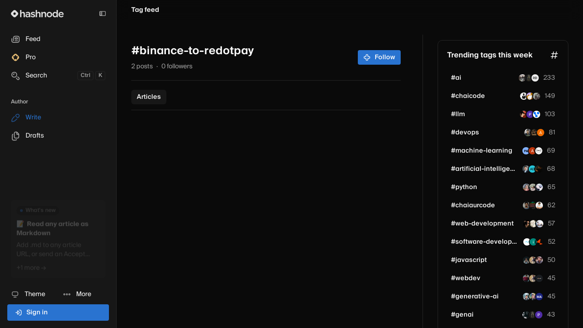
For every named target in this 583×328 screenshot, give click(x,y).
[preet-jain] (538, 314)
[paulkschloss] (526, 150)
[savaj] (530, 114)
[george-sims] (534, 132)
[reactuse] (533, 223)
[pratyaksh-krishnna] (532, 205)
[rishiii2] (538, 169)
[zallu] (532, 187)
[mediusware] (526, 241)
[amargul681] (539, 260)
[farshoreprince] (522, 77)
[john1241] (539, 223)
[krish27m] (530, 96)
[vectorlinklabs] (536, 114)
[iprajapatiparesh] (532, 260)
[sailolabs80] (532, 169)
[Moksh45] (526, 278)
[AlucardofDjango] (523, 114)
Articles (149, 97)
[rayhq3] (539, 205)
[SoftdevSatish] (523, 96)
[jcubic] (526, 223)
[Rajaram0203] (527, 132)
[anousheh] (540, 132)
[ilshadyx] (533, 241)
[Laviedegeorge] (526, 260)
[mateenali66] (526, 169)
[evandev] (532, 296)
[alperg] (532, 150)
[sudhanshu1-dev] (536, 96)
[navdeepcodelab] (538, 150)
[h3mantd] (528, 77)
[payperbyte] (539, 278)
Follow (379, 57)
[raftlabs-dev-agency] (539, 241)
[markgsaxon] (539, 296)
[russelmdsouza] (535, 77)
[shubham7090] (526, 296)
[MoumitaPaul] (526, 187)
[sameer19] (526, 205)
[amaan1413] (526, 314)
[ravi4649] (539, 187)
